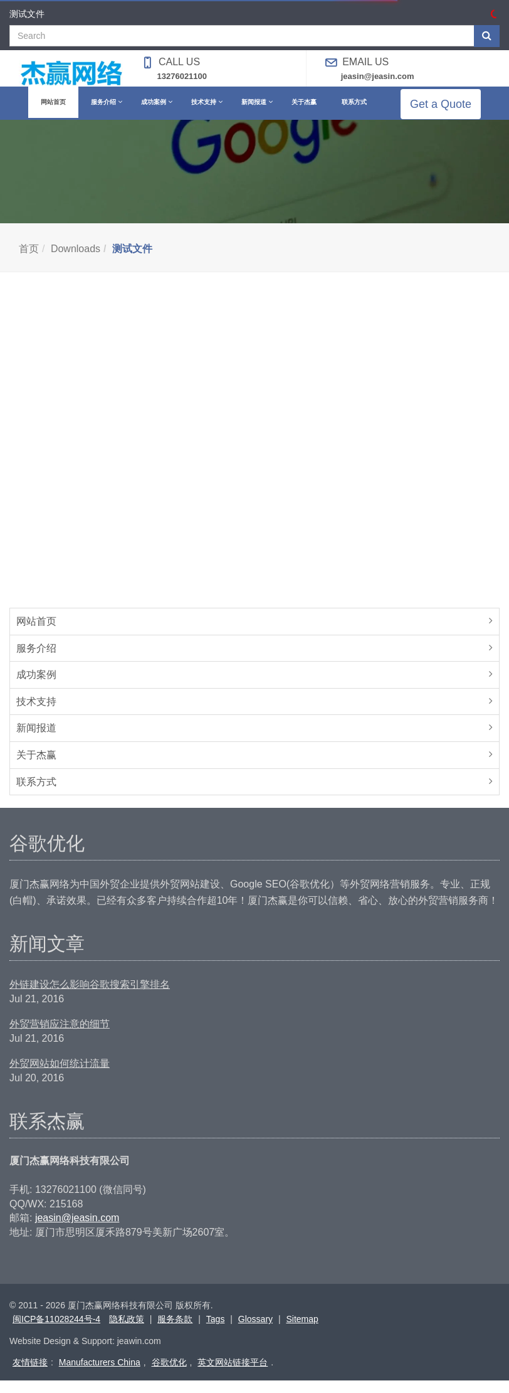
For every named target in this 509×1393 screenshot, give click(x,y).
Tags (215, 1332)
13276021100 (182, 76)
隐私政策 (126, 1332)
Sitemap (302, 1332)
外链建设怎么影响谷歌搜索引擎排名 (89, 997)
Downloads (75, 260)
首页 (29, 260)
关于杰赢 (36, 767)
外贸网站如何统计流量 (59, 1076)
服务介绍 (36, 660)
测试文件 (132, 260)
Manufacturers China (99, 1375)
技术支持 (36, 714)
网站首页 (36, 633)
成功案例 (36, 687)
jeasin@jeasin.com (377, 76)
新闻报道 (36, 740)
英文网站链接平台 (232, 1375)
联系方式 (36, 794)
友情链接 (30, 1375)
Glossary (255, 1332)
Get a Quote (450, 110)
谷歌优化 (169, 1375)
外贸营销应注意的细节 (59, 1036)
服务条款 (174, 1332)
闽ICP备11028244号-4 (56, 1332)
